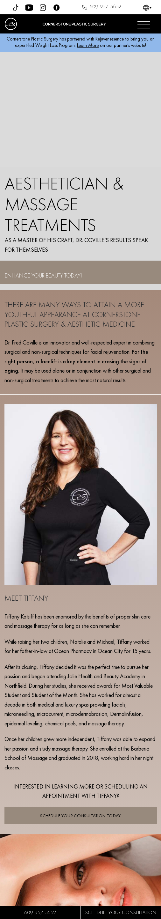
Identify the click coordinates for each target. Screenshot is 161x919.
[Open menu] (143, 23)
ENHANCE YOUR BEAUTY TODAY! (43, 275)
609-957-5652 (100, 7)
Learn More (88, 45)
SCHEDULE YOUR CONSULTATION (120, 912)
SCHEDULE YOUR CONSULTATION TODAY (80, 816)
